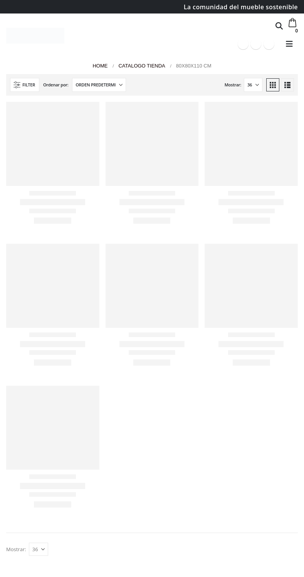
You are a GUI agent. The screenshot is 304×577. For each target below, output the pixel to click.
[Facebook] (243, 44)
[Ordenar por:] (99, 85)
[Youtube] (255, 44)
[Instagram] (269, 44)
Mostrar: (233, 85)
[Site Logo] (35, 36)
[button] (279, 26)
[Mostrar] (253, 85)
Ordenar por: (56, 85)
